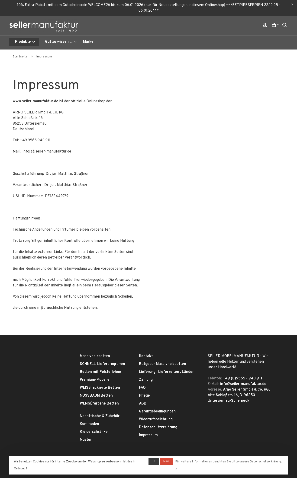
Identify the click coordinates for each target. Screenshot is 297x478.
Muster (86, 440)
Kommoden (89, 424)
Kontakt (146, 356)
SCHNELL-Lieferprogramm (102, 364)
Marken (89, 42)
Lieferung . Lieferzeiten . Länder (166, 372)
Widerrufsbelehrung (156, 419)
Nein (166, 461)
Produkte (25, 42)
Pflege (144, 395)
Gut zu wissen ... (58, 42)
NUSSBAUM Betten (96, 395)
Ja (153, 461)
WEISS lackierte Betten (100, 387)
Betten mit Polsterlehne (100, 372)
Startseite (20, 57)
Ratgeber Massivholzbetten (162, 364)
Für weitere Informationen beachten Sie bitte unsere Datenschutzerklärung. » (228, 465)
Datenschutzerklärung (158, 427)
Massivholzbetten (95, 356)
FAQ (142, 387)
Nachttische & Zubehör (99, 416)
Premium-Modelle (95, 380)
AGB (142, 403)
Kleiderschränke (94, 432)
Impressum (44, 57)
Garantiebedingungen (157, 411)
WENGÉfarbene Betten (99, 403)
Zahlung (146, 380)
